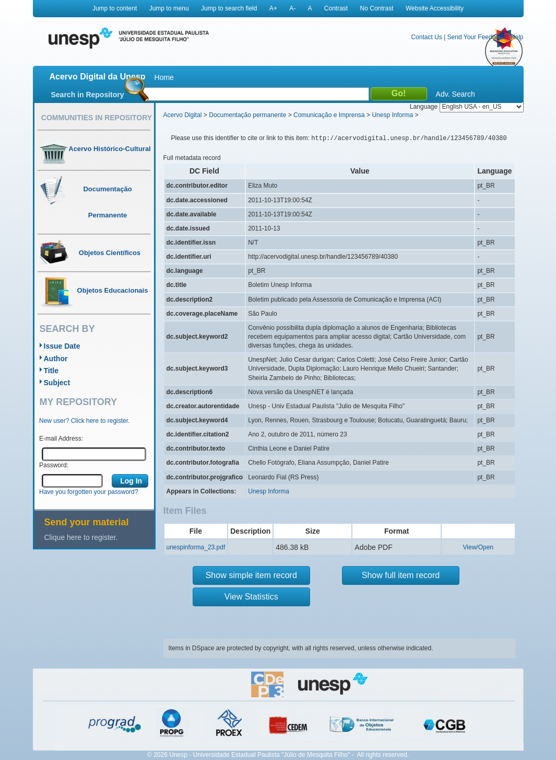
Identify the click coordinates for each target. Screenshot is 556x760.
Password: (53, 465)
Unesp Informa (392, 115)
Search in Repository (87, 94)
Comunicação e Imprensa (329, 115)
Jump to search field (229, 8)
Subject (57, 382)
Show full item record (401, 575)
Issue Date (62, 346)
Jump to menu (169, 8)
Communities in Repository (96, 117)
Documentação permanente (247, 115)
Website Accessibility (435, 8)
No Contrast (377, 8)
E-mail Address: (61, 438)
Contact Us (426, 37)
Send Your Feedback (476, 37)
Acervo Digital (182, 115)
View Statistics (251, 596)
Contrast (336, 8)
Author (56, 358)
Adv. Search (455, 94)
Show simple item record (251, 575)
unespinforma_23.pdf (196, 547)
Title (51, 370)
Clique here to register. (81, 537)
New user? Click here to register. (84, 420)
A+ (273, 8)
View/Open (478, 547)
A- (292, 8)
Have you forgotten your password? (88, 492)
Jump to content (114, 8)
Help (517, 37)
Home (164, 77)
